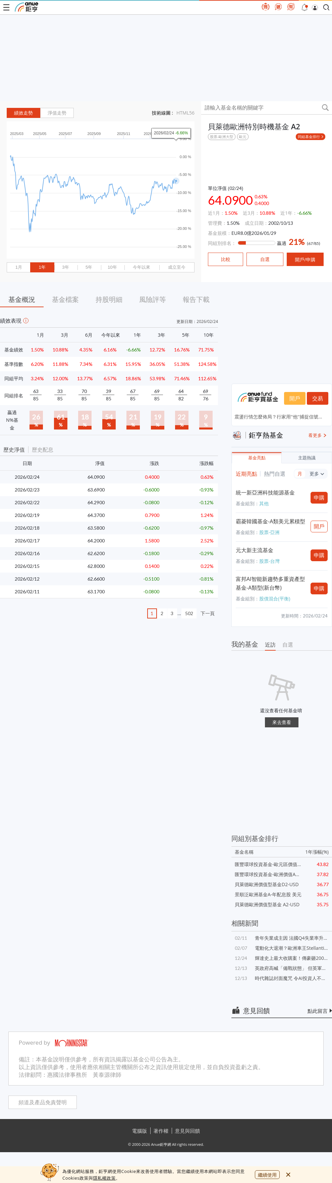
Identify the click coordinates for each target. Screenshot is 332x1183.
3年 (65, 267)
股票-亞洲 (269, 532)
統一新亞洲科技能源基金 (265, 492)
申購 (319, 497)
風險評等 (152, 299)
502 (189, 613)
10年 (112, 267)
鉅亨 (26, 7)
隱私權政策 (104, 1178)
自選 (287, 644)
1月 (18, 267)
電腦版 (139, 1130)
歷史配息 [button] (42, 449)
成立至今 (176, 267)
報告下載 (196, 299)
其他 (264, 503)
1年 (42, 267)
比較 (225, 259)
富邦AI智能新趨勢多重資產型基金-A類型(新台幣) (270, 583)
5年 (89, 267)
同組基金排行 (309, 136)
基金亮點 (257, 457)
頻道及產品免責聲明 (42, 1102)
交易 (317, 398)
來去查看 (281, 722)
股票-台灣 (269, 561)
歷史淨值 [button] (14, 449)
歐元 (242, 136)
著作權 (161, 1130)
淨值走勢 (57, 113)
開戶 (294, 398)
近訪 (270, 644)
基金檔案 (65, 299)
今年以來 (141, 267)
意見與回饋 (187, 1131)
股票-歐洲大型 (221, 136)
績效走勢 (23, 113)
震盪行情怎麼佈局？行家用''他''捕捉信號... (278, 416)
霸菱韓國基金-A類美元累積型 (270, 521)
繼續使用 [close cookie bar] (267, 1175)
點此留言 (318, 1010)
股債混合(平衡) (274, 598)
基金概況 (21, 299)
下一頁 (208, 613)
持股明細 (109, 299)
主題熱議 (307, 457)
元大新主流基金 (254, 550)
